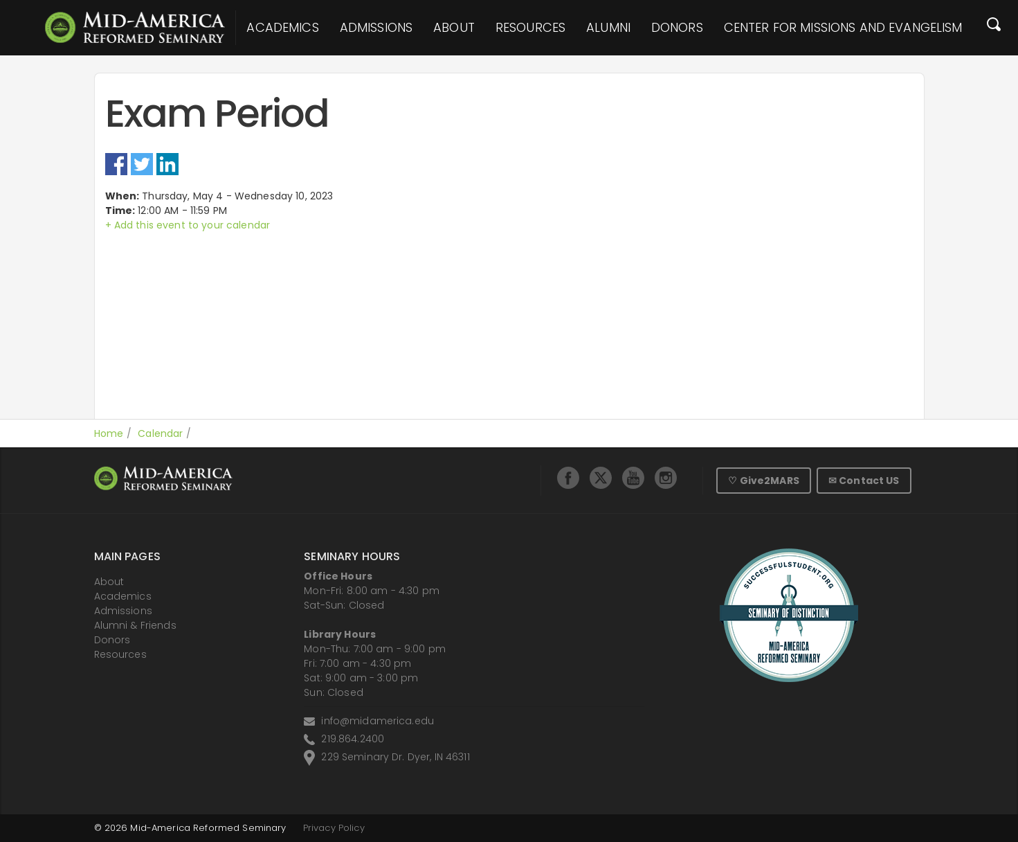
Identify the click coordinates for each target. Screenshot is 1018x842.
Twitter (142, 164)
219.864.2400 (352, 739)
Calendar (160, 433)
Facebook (116, 164)
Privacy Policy (334, 827)
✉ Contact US (864, 480)
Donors (677, 27)
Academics (282, 27)
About (454, 27)
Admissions (376, 27)
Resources (530, 27)
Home (109, 433)
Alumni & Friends (135, 625)
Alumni (608, 27)
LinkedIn (167, 164)
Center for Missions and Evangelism (843, 27)
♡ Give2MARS (763, 480)
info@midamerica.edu (377, 721)
